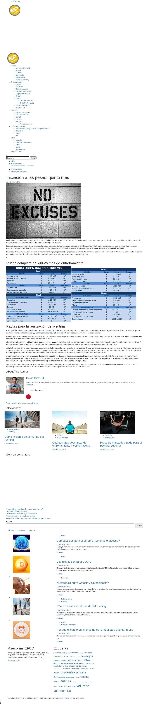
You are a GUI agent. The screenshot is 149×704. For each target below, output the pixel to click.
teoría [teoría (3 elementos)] (55, 686)
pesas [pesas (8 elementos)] (56, 672)
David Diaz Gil (12, 182)
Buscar (9, 522)
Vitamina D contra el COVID (16, 511)
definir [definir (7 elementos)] (80, 660)
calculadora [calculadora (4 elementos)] (88, 653)
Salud (18, 147)
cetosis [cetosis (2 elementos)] (78, 657)
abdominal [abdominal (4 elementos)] (57, 653)
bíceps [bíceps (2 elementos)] (80, 653)
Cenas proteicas (26, 124)
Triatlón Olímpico (26, 101)
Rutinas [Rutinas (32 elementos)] (65, 681)
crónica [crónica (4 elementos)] (63, 661)
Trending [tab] (32, 530)
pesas (29, 403)
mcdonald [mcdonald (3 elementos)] (66, 669)
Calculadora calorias (23, 112)
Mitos (17, 145)
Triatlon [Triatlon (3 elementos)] (60, 686)
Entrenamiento (16, 82)
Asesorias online (14, 661)
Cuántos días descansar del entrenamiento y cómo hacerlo (71, 444)
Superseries (20, 75)
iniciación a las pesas (18, 403)
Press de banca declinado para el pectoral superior (121, 444)
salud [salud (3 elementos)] (74, 682)
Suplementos (20, 149)
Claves (18, 84)
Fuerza (18, 70)
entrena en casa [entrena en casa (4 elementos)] (67, 663)
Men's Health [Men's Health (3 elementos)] (75, 669)
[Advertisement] (74, 34)
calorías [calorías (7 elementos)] (57, 656)
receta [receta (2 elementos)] (77, 677)
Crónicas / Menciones (23, 142)
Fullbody (19, 73)
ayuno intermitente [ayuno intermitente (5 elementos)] (70, 653)
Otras (13, 138)
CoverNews (68, 698)
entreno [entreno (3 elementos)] (88, 663)
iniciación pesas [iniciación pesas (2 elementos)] (58, 668)
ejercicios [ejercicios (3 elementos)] (57, 663)
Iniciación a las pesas (23, 91)
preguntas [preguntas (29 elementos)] (68, 672)
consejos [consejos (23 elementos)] (87, 656)
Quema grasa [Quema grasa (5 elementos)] (59, 677)
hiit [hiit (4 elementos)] (93, 663)
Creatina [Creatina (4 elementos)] (57, 661)
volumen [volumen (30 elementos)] (82, 686)
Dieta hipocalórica (22, 115)
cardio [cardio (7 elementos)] (65, 656)
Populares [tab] (21, 530)
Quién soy (16, 1)
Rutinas (13, 66)
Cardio (18, 133)
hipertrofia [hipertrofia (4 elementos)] (57, 666)
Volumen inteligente (23, 105)
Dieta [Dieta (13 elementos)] (87, 660)
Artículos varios (33, 128)
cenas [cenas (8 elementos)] (72, 656)
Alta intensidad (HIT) (23, 68)
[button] (14, 10)
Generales (19, 131)
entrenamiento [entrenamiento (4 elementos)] (79, 663)
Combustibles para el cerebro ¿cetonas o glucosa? (24, 509)
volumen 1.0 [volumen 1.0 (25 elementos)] (62, 690)
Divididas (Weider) (22, 80)
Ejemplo (19, 117)
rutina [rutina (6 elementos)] (56, 682)
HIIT (17, 135)
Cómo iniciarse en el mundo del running (24, 438)
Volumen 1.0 (20, 108)
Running (12, 432)
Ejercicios (19, 87)
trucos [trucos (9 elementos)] (67, 686)
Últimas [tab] (11, 530)
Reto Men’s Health (27, 103)
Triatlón (18, 98)
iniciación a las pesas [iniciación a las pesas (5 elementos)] (78, 666)
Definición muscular (18, 126)
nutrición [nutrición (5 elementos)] (84, 669)
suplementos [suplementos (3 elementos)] (88, 682)
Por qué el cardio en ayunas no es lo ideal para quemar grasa (28, 518)
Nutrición (14, 110)
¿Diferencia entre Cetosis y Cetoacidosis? (21, 514)
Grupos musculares (23, 94)
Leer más (60, 553)
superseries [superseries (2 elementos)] (80, 682)
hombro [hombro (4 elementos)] (65, 666)
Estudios (19, 119)
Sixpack (18, 96)
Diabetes (64, 578)
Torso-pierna (20, 77)
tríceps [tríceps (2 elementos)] (73, 686)
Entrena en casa (22, 89)
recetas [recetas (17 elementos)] (84, 676)
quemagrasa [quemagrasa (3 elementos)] (70, 677)
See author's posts (36, 390)
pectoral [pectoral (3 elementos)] (91, 669)
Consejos (19, 140)
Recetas (19, 122)
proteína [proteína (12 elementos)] (81, 672)
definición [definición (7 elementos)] (72, 660)
